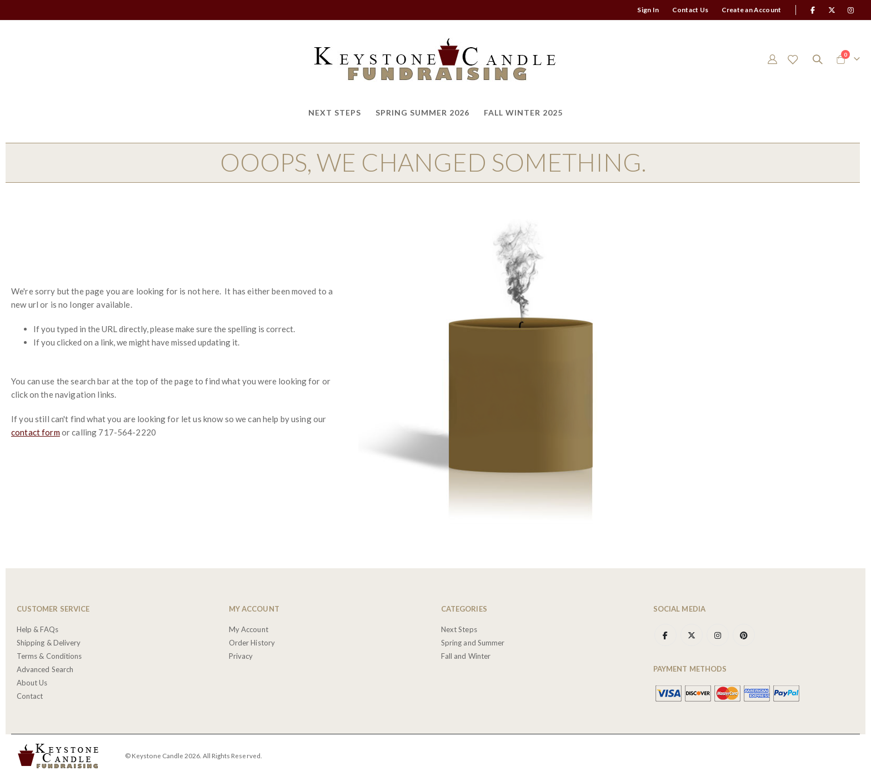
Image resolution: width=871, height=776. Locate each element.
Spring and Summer (472, 641)
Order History (252, 641)
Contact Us (690, 10)
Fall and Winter (465, 654)
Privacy (241, 654)
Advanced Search (45, 667)
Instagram (718, 633)
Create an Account (751, 10)
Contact (30, 694)
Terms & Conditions (49, 654)
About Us (32, 681)
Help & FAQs (37, 627)
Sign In (648, 10)
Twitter (691, 633)
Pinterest (744, 633)
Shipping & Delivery (49, 641)
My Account (248, 627)
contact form (35, 432)
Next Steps (459, 627)
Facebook (665, 633)
